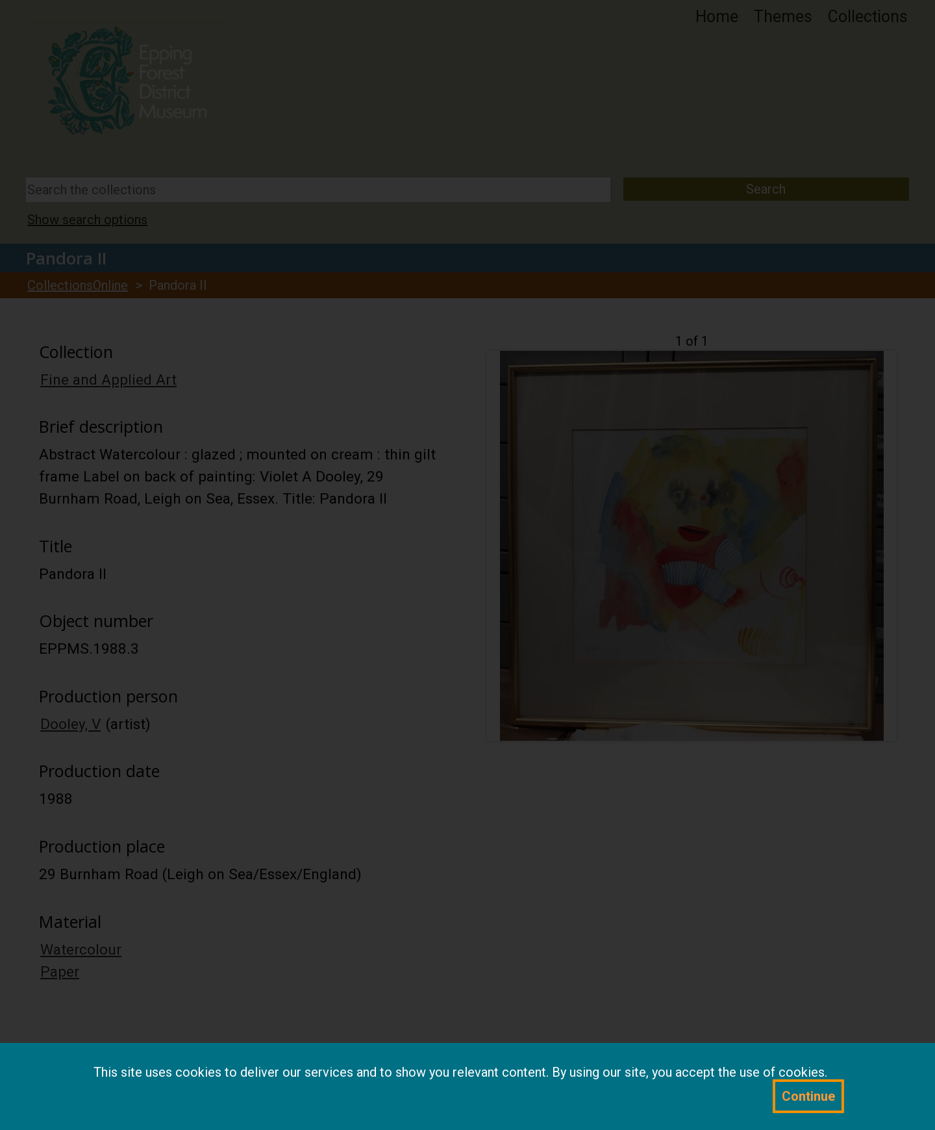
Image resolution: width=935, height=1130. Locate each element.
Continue (808, 1096)
